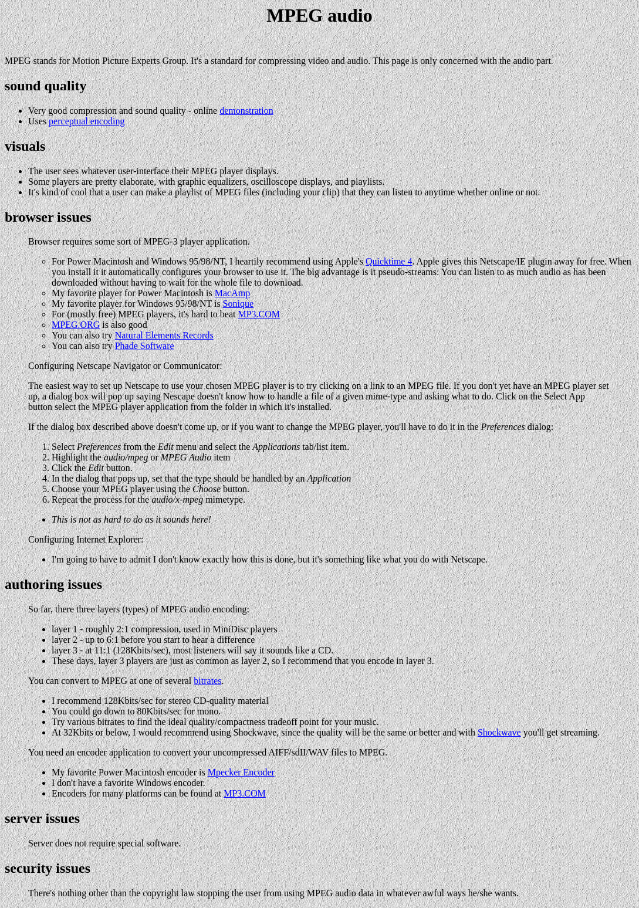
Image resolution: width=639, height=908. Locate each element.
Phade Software (144, 346)
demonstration (246, 111)
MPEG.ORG (76, 325)
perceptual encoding (86, 121)
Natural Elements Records (164, 335)
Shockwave (499, 732)
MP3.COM (259, 314)
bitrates (207, 681)
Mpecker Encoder (241, 772)
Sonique (238, 304)
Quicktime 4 (389, 261)
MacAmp (232, 293)
